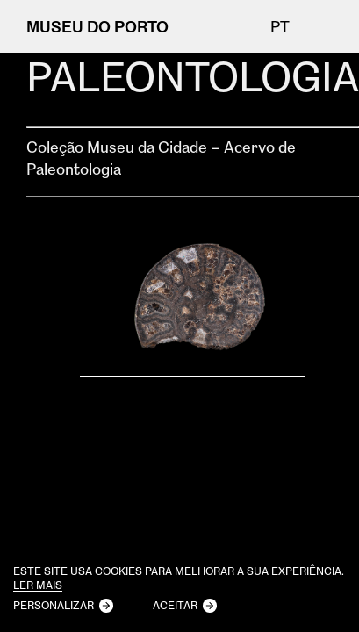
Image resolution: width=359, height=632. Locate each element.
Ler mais (37, 585)
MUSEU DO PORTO (97, 26)
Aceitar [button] (175, 605)
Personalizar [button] (53, 605)
